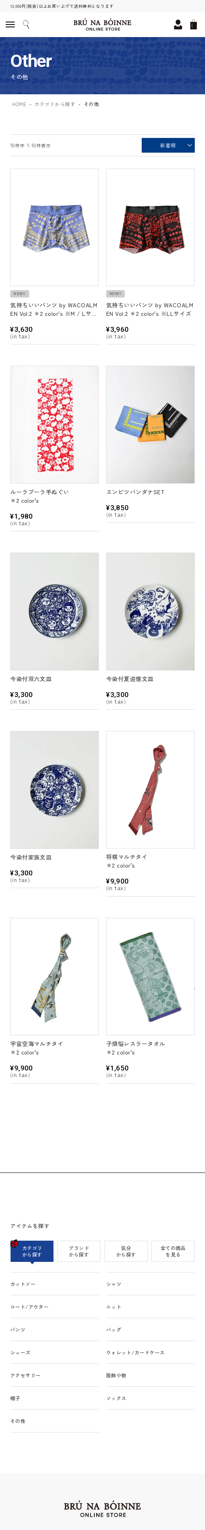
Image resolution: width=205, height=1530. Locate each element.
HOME (19, 103)
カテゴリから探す (54, 103)
